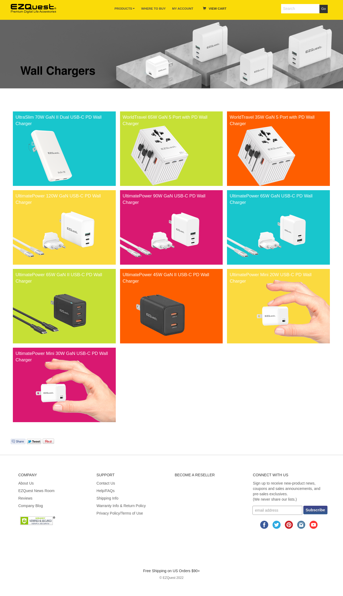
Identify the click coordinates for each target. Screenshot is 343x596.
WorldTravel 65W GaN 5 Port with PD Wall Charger (165, 120)
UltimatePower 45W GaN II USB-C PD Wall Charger (166, 278)
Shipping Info (107, 498)
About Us (26, 483)
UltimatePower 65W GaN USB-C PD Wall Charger (271, 199)
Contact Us (105, 483)
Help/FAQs (105, 491)
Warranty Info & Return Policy (121, 506)
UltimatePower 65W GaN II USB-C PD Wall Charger (59, 278)
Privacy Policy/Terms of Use (119, 513)
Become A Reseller (195, 475)
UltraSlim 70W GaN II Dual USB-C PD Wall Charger (59, 120)
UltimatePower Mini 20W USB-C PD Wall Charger (270, 278)
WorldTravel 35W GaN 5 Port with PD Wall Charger (272, 120)
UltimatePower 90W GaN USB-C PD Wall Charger (164, 199)
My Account (182, 8)
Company (27, 475)
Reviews (25, 498)
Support (105, 475)
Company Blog (30, 506)
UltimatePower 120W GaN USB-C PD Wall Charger (58, 199)
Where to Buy (153, 8)
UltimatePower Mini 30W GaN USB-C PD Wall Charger (62, 356)
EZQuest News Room (36, 491)
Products (124, 8)
